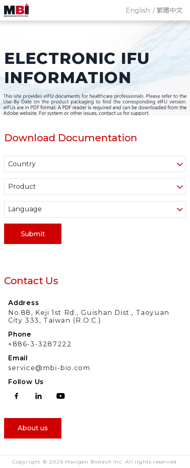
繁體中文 (169, 10)
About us (33, 428)
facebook (16, 396)
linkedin (38, 396)
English (138, 10)
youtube (60, 396)
